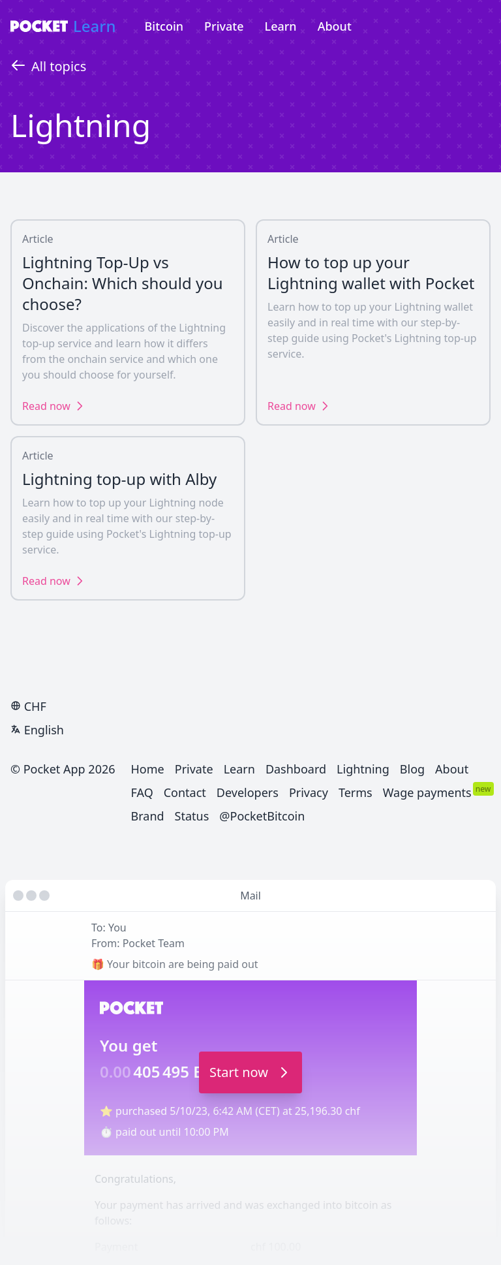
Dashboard (296, 769)
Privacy (308, 792)
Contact (185, 792)
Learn (94, 26)
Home (147, 769)
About (335, 26)
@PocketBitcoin (262, 816)
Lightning (363, 769)
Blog (412, 769)
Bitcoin (164, 26)
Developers (248, 792)
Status (192, 816)
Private (223, 26)
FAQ (142, 792)
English (37, 730)
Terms (355, 792)
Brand (147, 816)
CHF (28, 706)
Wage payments (427, 792)
